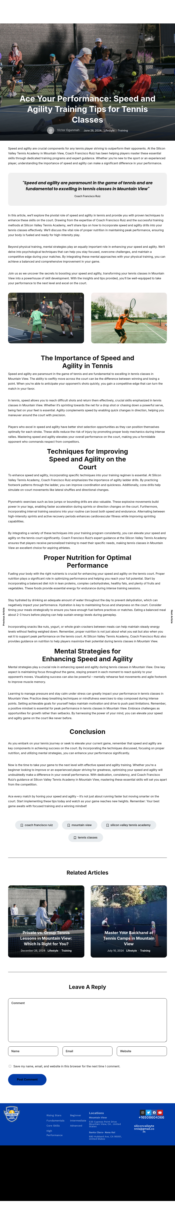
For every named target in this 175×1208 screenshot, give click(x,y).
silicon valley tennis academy (129, 825)
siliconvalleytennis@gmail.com (144, 1128)
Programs (53, 1108)
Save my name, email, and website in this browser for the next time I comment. (66, 1066)
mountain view (80, 825)
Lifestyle (109, 130)
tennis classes (85, 837)
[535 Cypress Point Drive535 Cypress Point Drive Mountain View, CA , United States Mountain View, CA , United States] (87, 1173)
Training (123, 130)
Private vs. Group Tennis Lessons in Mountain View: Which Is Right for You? (46, 938)
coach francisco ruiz (37, 825)
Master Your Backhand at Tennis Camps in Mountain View (128, 938)
